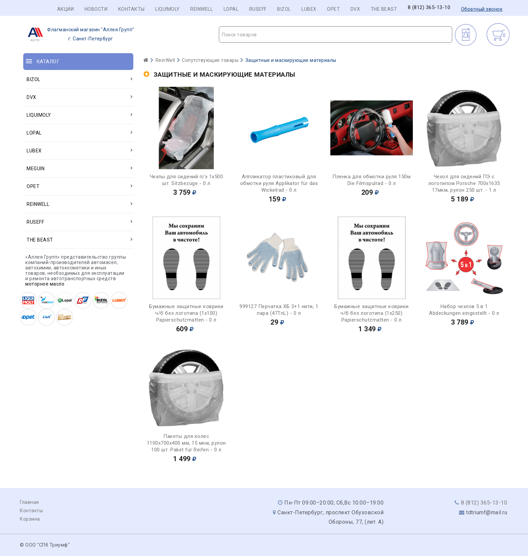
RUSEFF (258, 9)
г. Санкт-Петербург (79, 34)
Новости (96, 9)
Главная (29, 502)
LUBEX (309, 9)
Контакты (131, 9)
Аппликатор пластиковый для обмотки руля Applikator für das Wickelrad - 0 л (279, 183)
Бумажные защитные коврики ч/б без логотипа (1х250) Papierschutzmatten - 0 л (371, 313)
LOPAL (231, 9)
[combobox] (335, 34)
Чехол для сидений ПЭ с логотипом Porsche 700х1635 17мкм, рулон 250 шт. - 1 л (464, 183)
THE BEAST (384, 9)
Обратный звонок (482, 9)
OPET (333, 9)
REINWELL (201, 9)
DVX (355, 9)
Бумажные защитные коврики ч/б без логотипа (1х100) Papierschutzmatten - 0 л (186, 313)
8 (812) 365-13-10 (429, 7)
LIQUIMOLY (167, 9)
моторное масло (44, 284)
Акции (65, 9)
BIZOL (284, 9)
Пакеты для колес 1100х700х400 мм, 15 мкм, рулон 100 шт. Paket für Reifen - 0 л (186, 443)
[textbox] (335, 35)
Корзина (30, 519)
